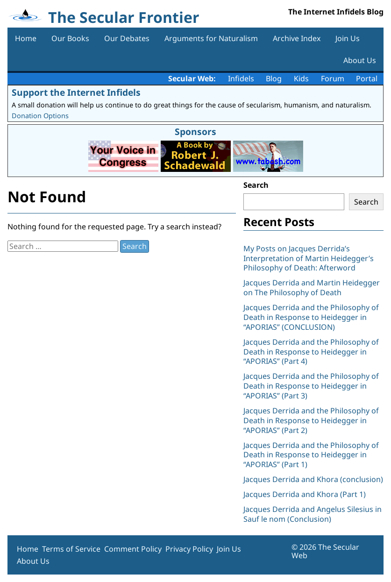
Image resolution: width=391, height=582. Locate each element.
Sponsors (195, 131)
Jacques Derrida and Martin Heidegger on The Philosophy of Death (311, 287)
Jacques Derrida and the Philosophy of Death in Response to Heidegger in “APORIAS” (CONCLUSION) (311, 317)
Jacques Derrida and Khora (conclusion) (313, 479)
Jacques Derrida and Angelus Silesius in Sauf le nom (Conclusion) (312, 514)
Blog (274, 78)
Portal (366, 78)
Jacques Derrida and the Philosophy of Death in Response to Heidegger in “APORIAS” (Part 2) (311, 420)
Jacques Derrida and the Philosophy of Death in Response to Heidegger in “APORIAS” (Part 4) (311, 352)
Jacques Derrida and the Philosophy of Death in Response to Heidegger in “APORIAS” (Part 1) (311, 455)
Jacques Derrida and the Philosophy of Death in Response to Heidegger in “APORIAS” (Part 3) (311, 386)
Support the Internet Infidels (76, 92)
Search (256, 185)
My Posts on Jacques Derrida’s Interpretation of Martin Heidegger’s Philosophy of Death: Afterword (308, 258)
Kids (301, 78)
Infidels (241, 78)
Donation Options (40, 115)
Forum (332, 78)
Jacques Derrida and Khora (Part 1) (304, 494)
